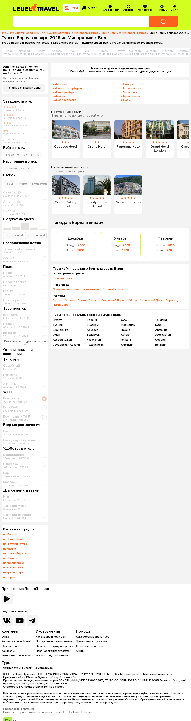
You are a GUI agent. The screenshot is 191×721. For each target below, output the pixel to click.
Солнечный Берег (113, 300)
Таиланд (161, 320)
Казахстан (94, 339)
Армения (161, 329)
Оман (56, 334)
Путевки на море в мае (37, 668)
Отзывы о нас (11, 646)
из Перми (9, 577)
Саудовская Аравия (66, 344)
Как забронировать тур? (92, 636)
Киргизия (127, 344)
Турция (58, 325)
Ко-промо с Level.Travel (17, 655)
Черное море (90, 289)
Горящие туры (62, 278)
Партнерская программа (53, 651)
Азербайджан (62, 339)
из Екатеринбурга (15, 544)
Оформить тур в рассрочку (54, 646)
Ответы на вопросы (89, 646)
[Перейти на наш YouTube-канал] (19, 620)
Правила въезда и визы (91, 641)
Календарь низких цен (51, 636)
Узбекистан (163, 334)
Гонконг (126, 339)
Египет (57, 320)
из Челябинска (13, 567)
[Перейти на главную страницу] (36, 8)
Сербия (160, 339)
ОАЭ (124, 320)
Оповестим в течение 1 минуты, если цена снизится (21, 79)
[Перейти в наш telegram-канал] (32, 620)
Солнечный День (151, 300)
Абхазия (92, 329)
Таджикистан (96, 344)
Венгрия (160, 344)
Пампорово (61, 304)
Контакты (8, 651)
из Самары (10, 558)
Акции (80, 651)
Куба (158, 325)
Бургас (57, 300)
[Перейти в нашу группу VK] (7, 620)
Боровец (172, 300)
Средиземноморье (66, 289)
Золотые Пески (75, 300)
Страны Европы (113, 289)
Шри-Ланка (60, 329)
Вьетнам (93, 325)
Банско (93, 300)
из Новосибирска (15, 553)
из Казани (9, 548)
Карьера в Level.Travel (16, 641)
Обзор (132, 300)
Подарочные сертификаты (54, 641)
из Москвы (10, 534)
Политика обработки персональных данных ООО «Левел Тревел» (47, 712)
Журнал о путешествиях (52, 655)
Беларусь (93, 334)
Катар (125, 334)
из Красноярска (13, 563)
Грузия (125, 329)
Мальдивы (128, 325)
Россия (92, 320)
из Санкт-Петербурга (17, 539)
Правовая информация (19, 709)
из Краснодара (13, 572)
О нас (5, 636)
